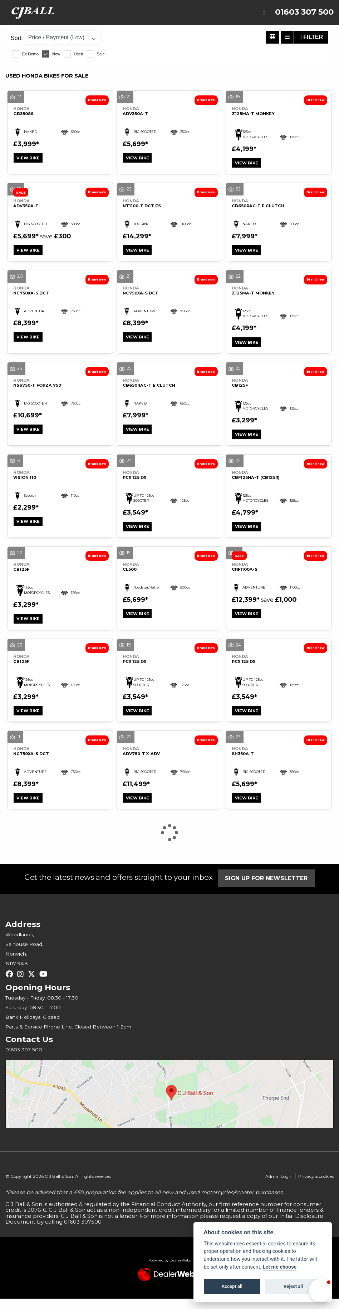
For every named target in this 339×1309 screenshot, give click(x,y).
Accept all (232, 1286)
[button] (320, 1290)
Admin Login (279, 1186)
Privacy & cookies (316, 1186)
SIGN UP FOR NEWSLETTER (268, 888)
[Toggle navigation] (264, 13)
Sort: (17, 38)
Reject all (293, 1286)
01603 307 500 (304, 12)
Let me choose (280, 1267)
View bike (29, 158)
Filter (311, 37)
